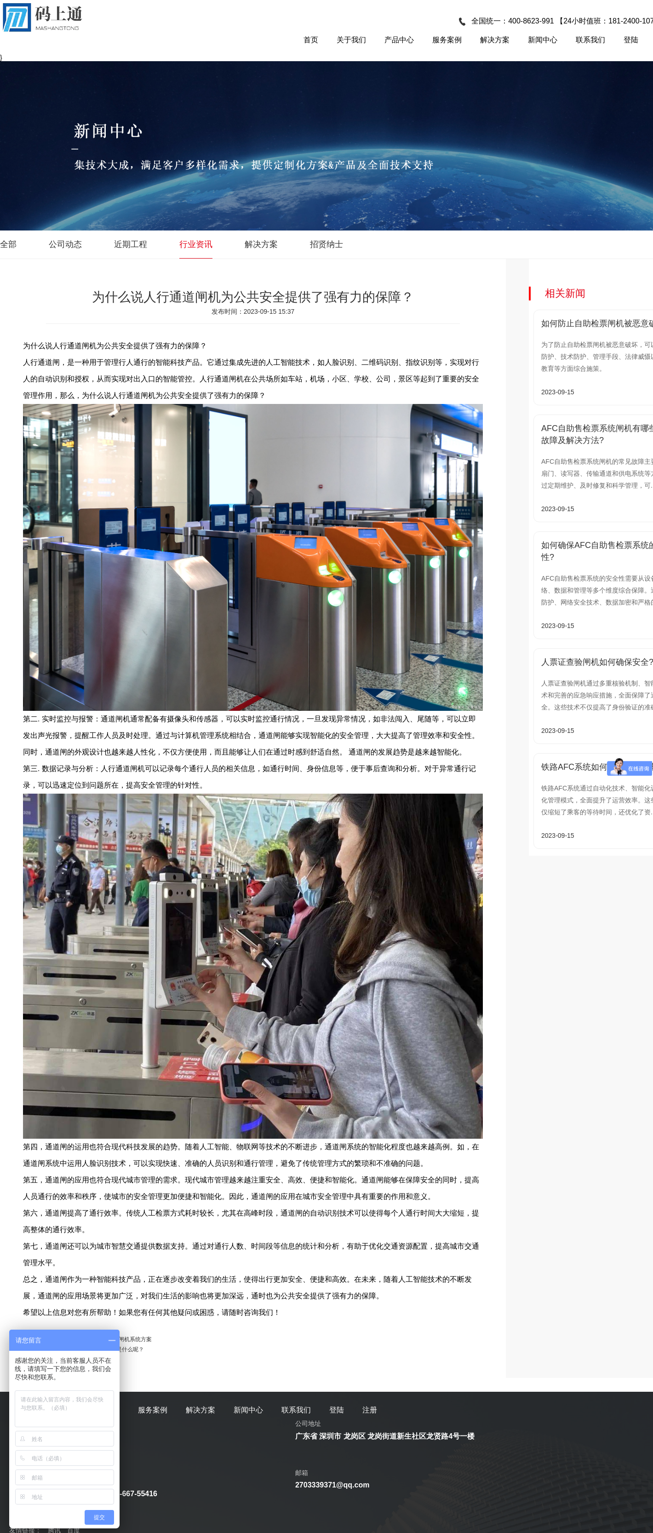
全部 (8, 244)
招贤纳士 (326, 244)
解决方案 (495, 40)
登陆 (631, 40)
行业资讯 (195, 244)
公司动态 (65, 244)
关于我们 (351, 40)
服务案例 (447, 40)
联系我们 (590, 40)
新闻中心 (542, 40)
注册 (369, 1410)
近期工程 (130, 244)
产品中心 (399, 40)
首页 (311, 40)
